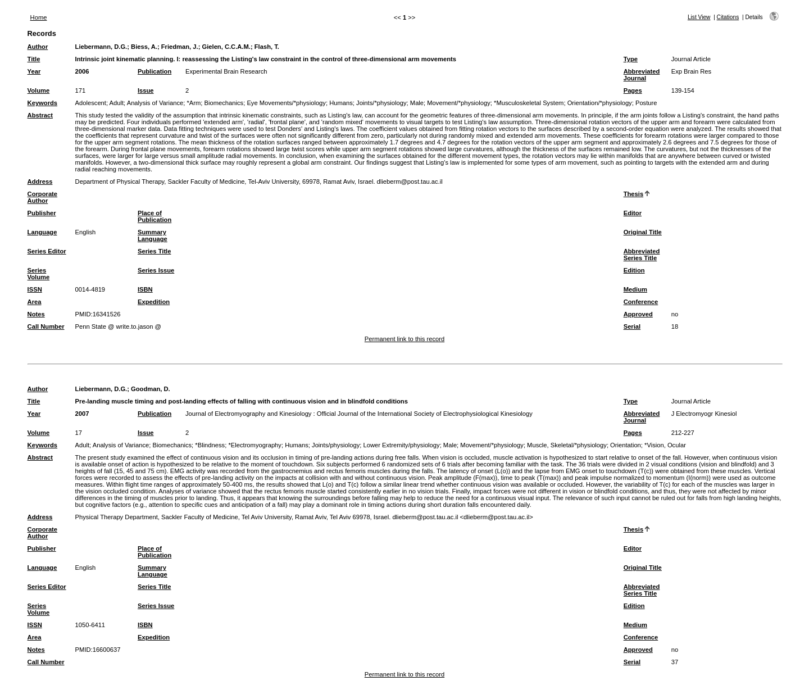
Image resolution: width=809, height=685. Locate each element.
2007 (82, 413)
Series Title (154, 251)
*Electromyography (254, 445)
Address (40, 181)
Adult (117, 102)
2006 (82, 71)
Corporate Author (42, 197)
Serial (632, 326)
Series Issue (156, 270)
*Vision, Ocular (665, 445)
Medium (635, 289)
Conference (641, 301)
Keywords (42, 102)
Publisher (42, 213)
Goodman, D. (150, 388)
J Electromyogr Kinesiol (704, 413)
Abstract (40, 115)
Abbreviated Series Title (642, 254)
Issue (146, 90)
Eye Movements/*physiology (286, 102)
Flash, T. (266, 46)
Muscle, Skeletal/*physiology (567, 445)
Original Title (643, 232)
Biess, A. (144, 46)
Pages (633, 90)
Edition (634, 270)
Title (34, 59)
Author (38, 46)
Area (35, 301)
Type (631, 59)
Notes (36, 314)
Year (34, 71)
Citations (728, 17)
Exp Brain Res (691, 71)
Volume (39, 90)
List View (699, 17)
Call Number (46, 326)
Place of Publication (154, 216)
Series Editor (47, 251)
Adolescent (90, 102)
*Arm (194, 102)
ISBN (145, 289)
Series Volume (39, 273)
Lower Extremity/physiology (401, 445)
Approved (638, 314)
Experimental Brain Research (226, 71)
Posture (646, 102)
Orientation (625, 445)
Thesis (633, 193)
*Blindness (210, 445)
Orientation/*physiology (599, 102)
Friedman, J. (179, 46)
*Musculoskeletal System (528, 102)
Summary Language (152, 235)
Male (417, 102)
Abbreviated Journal (642, 74)
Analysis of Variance (155, 102)
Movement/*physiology (458, 102)
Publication (154, 71)
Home (38, 17)
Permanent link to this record (404, 338)
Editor (633, 213)
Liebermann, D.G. (101, 46)
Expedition (154, 301)
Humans (341, 102)
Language (42, 232)
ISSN (35, 289)
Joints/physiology (336, 445)
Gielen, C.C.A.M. (226, 46)
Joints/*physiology (381, 102)
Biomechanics (224, 102)
